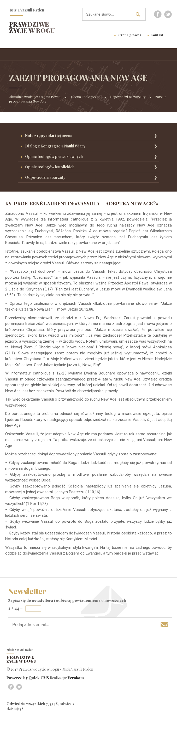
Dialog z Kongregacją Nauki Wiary (55, 146)
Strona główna (129, 35)
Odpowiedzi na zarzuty (128, 96)
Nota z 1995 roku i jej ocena (48, 135)
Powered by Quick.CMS (28, 677)
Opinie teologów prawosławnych (54, 156)
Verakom (76, 677)
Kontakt (157, 35)
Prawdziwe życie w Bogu (32, 27)
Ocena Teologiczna (86, 96)
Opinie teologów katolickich (49, 166)
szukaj (139, 14)
